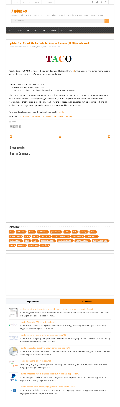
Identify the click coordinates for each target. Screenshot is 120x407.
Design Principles (100, 241)
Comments (87, 301)
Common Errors (47, 241)
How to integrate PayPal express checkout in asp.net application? (49, 373)
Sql (74, 232)
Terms (36, 2)
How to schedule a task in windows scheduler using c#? (45, 348)
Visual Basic (91, 236)
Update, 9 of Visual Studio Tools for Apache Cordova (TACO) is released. (49, 43)
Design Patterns (82, 241)
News (14, 121)
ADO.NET (45, 236)
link (73, 71)
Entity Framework (61, 236)
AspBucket (19, 11)
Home (16, 2)
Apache (44, 245)
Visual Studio (15, 236)
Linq (11, 245)
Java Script (55, 232)
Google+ (47, 116)
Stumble (58, 116)
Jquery (83, 232)
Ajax (62, 30)
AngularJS (33, 245)
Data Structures (64, 241)
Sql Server (42, 232)
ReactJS (21, 245)
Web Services (15, 241)
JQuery (53, 30)
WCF (35, 236)
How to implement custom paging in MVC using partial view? (47, 386)
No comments (54, 47)
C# (28, 30)
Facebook (25, 116)
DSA (10, 30)
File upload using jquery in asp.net (35, 360)
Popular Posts (33, 301)
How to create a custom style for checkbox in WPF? (43, 335)
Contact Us (48, 2)
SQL (44, 30)
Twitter (36, 116)
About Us (26, 2)
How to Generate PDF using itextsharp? (37, 322)
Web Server (77, 236)
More (71, 30)
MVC (36, 30)
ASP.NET (19, 30)
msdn (61, 112)
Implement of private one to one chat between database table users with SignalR (56, 309)
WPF (92, 232)
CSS (35, 241)
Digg (69, 116)
